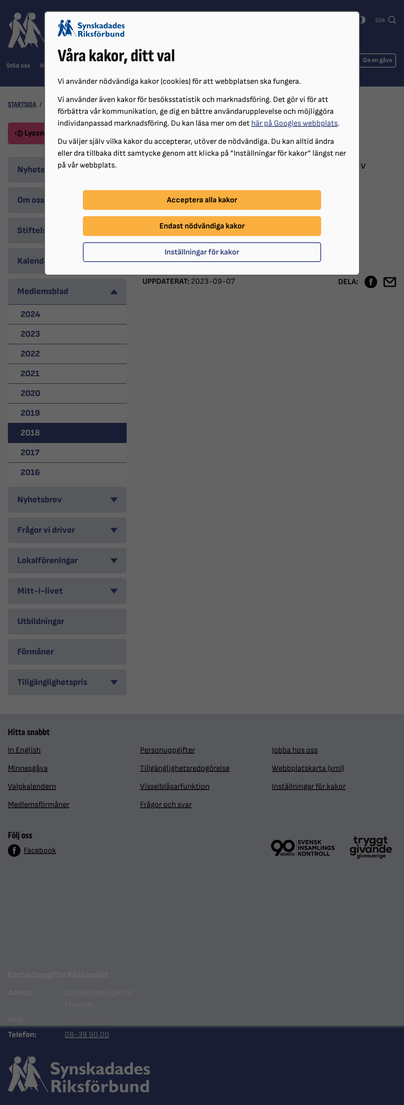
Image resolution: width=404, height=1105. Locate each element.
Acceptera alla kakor (202, 200)
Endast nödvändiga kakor (202, 226)
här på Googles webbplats (294, 123)
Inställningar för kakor (202, 252)
